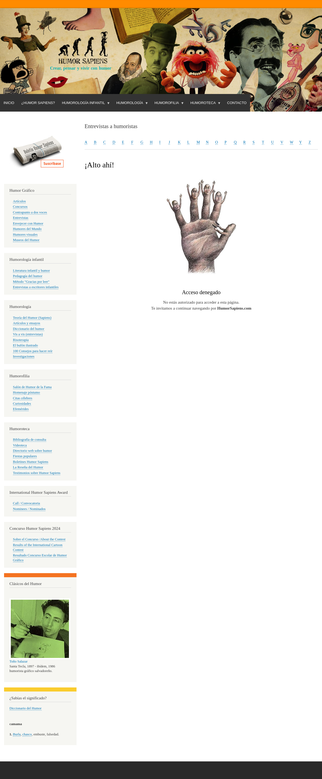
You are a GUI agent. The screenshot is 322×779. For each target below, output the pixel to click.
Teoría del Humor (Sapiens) (32, 318)
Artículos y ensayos (26, 323)
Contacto (237, 103)
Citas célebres (22, 398)
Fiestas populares (25, 456)
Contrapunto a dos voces (30, 212)
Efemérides (21, 409)
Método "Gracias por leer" (31, 282)
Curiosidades (22, 403)
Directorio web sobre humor (32, 451)
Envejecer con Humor (28, 223)
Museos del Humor (26, 240)
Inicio (9, 103)
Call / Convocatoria (26, 503)
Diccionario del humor (28, 329)
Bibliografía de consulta (29, 440)
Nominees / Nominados (29, 509)
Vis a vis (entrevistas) (28, 334)
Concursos (20, 207)
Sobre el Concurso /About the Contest (39, 539)
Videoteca (20, 445)
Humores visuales (25, 234)
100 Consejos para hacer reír (32, 351)
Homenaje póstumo (26, 392)
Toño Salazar (18, 661)
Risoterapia (21, 340)
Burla (17, 734)
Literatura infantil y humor (31, 270)
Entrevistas (20, 218)
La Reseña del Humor (28, 467)
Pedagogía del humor (27, 276)
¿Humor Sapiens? (38, 103)
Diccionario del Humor (25, 708)
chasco (27, 734)
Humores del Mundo (27, 229)
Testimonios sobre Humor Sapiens (37, 473)
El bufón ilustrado (25, 345)
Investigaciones (24, 356)
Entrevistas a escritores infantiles (36, 287)
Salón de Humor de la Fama (32, 387)
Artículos (19, 201)
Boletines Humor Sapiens (30, 462)
